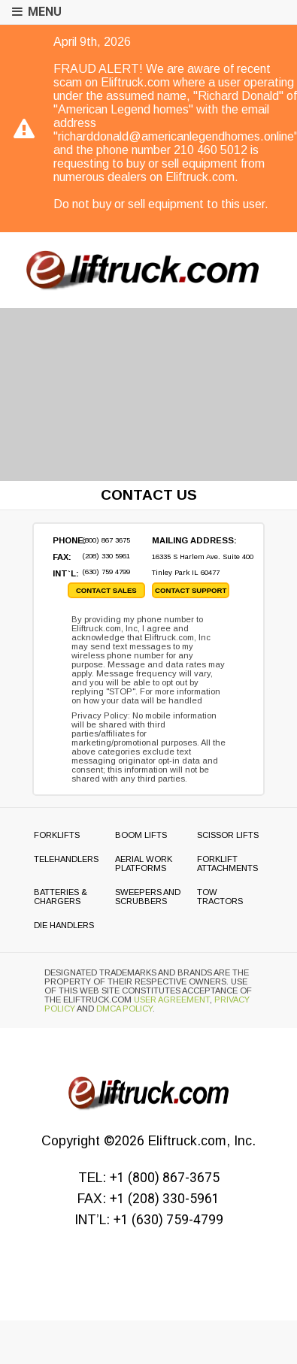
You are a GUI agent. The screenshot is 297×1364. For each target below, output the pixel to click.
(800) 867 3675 (106, 540)
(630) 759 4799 (106, 571)
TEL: (149, 1177)
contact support (190, 590)
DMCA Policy (124, 1008)
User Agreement (172, 999)
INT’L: (148, 1219)
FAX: (148, 1198)
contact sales (106, 590)
